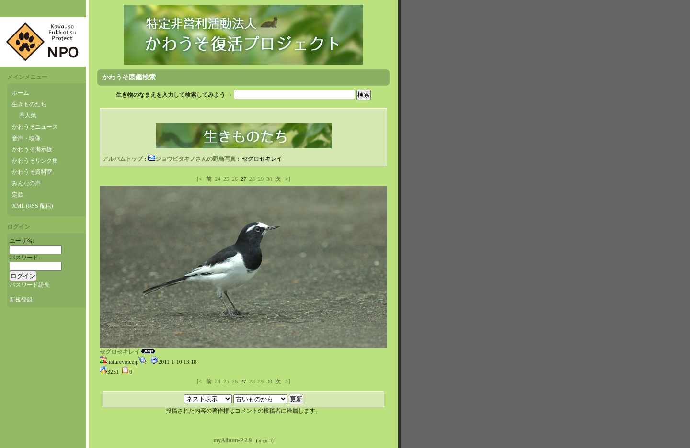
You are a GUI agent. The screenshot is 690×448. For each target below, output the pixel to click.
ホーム (20, 93)
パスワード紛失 (30, 284)
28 (252, 179)
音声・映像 (26, 138)
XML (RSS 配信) (32, 205)
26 (235, 179)
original (265, 440)
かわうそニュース (35, 126)
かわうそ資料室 (32, 171)
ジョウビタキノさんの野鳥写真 (192, 159)
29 (261, 179)
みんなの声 (26, 183)
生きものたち (29, 104)
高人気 (27, 115)
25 (226, 179)
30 (269, 179)
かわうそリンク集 (35, 160)
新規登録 (21, 299)
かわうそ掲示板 (32, 149)
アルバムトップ (123, 159)
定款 (17, 194)
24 (217, 179)
